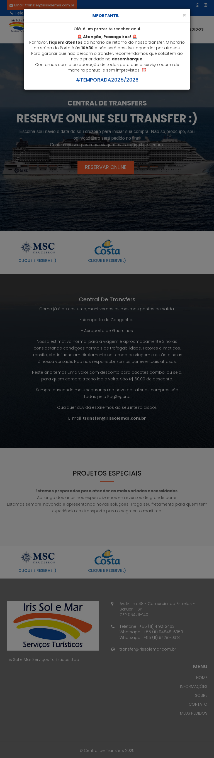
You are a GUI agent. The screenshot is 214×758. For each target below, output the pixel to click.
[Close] (184, 15)
